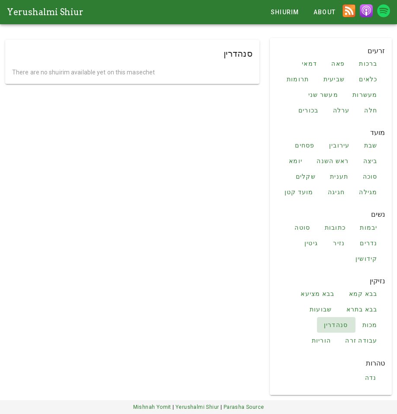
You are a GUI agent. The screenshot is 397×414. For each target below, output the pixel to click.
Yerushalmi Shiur (45, 12)
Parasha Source (244, 407)
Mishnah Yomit (153, 407)
